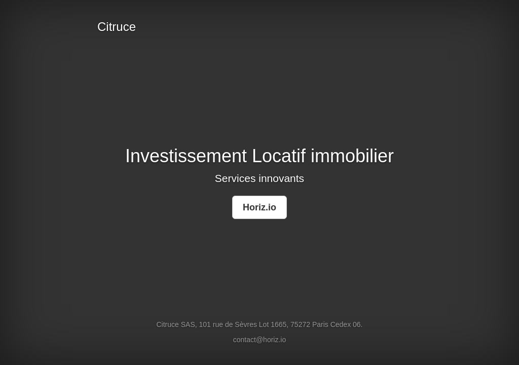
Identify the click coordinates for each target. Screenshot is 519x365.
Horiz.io (259, 207)
